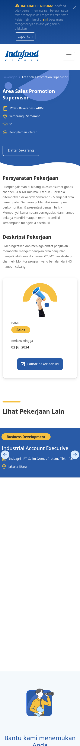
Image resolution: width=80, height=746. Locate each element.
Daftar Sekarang (21, 150)
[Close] (74, 7)
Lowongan (10, 77)
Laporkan (25, 36)
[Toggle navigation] (69, 56)
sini (45, 19)
